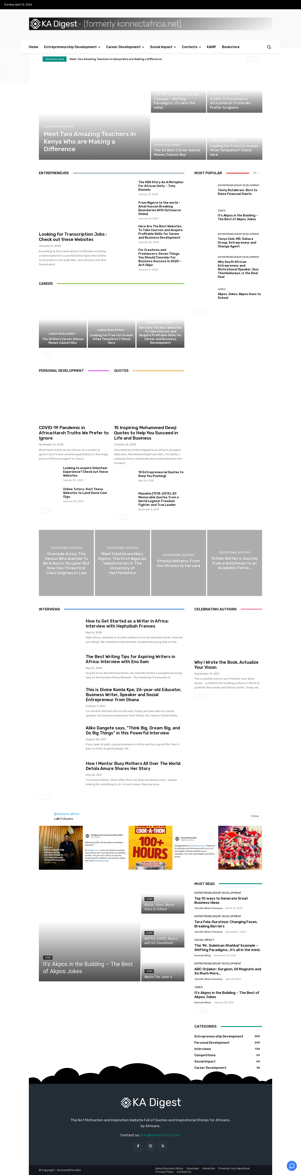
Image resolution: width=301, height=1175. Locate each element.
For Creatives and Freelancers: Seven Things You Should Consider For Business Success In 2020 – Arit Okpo (159, 257)
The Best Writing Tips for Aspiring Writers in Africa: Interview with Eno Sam (130, 659)
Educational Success (66, 547)
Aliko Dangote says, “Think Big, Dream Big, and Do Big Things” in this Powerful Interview (133, 730)
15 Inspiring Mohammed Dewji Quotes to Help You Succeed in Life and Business (146, 433)
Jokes (221, 211)
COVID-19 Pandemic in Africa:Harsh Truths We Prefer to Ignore (74, 433)
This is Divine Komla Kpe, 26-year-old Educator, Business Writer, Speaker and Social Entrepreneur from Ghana (133, 694)
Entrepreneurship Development (238, 185)
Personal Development (225, 93)
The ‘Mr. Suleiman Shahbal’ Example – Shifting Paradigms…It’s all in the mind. (227, 948)
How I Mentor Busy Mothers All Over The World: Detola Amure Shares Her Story (133, 766)
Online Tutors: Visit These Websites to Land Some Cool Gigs (85, 493)
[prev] (249, 59)
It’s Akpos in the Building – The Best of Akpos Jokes (238, 217)
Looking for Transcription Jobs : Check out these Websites (73, 236)
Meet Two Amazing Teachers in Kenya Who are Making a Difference (116, 59)
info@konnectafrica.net (161, 1135)
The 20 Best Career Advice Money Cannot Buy (62, 341)
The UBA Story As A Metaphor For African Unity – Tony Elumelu (161, 186)
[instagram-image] (61, 848)
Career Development (59, 126)
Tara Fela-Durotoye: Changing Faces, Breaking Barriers (226, 924)
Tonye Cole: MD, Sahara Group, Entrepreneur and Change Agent (237, 242)
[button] (269, 47)
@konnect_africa (66, 814)
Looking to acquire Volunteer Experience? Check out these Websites (85, 471)
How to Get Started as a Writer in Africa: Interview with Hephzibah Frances (127, 624)
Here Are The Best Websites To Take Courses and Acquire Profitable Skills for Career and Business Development (160, 231)
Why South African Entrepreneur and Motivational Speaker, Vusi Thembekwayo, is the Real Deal (238, 269)
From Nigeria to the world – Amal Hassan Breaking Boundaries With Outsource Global (159, 208)
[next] (255, 59)
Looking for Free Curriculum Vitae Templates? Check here (111, 339)
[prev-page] (41, 354)
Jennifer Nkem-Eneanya (208, 908)
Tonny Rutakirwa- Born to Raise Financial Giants (237, 192)
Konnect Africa (202, 955)
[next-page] (48, 354)
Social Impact (162, 89)
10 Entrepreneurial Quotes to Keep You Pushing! (161, 474)
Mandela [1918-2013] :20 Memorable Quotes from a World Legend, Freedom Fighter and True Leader (158, 499)
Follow (255, 816)
